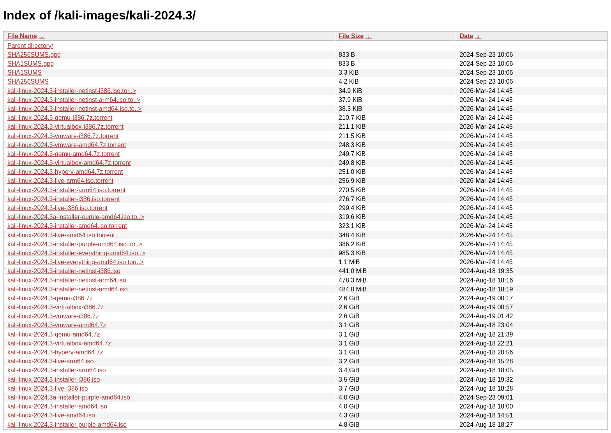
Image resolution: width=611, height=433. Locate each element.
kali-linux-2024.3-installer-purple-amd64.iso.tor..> (74, 244)
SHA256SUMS (28, 81)
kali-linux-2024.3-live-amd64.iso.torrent (61, 235)
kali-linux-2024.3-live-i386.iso (47, 388)
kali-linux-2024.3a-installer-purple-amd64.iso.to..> (75, 217)
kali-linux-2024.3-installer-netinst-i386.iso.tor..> (71, 91)
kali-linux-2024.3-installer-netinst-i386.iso (63, 271)
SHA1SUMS (24, 72)
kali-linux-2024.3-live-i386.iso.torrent (57, 208)
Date (466, 36)
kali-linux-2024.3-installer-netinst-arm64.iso (66, 280)
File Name (22, 36)
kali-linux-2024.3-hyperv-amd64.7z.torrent (65, 171)
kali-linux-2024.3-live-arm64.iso (50, 361)
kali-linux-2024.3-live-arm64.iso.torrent (60, 180)
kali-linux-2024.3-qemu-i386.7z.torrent (59, 117)
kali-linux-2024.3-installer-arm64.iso (56, 370)
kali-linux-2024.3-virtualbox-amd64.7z (59, 343)
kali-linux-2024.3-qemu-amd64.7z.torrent (63, 154)
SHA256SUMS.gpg (34, 54)
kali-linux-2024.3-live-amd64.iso (51, 415)
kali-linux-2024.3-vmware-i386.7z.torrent (62, 136)
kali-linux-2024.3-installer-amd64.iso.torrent (67, 226)
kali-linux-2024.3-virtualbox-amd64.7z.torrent (69, 163)
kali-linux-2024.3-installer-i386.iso (53, 379)
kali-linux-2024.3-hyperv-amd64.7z (55, 352)
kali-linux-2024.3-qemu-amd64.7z (53, 334)
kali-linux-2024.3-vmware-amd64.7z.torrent (66, 145)
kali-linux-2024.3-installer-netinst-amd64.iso (67, 289)
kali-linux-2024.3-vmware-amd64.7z (56, 325)
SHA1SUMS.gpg (30, 63)
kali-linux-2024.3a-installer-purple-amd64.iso (68, 397)
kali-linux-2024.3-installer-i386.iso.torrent (63, 199)
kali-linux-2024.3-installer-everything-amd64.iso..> (76, 253)
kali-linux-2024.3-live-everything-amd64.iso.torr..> (75, 262)
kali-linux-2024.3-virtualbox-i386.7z (55, 307)
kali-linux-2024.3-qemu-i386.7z (50, 298)
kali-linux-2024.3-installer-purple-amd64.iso (67, 424)
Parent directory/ (30, 45)
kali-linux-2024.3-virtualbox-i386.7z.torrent (65, 126)
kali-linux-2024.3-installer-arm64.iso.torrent (66, 190)
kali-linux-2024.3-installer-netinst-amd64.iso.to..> (74, 108)
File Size (351, 36)
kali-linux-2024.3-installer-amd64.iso (57, 406)
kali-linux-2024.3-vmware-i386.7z (53, 316)
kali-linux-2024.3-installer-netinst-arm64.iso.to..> (73, 99)
